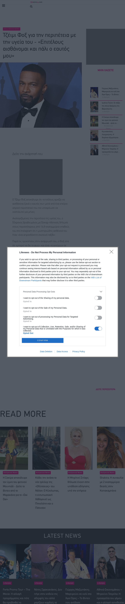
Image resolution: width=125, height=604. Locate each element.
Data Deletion (46, 351)
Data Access (62, 351)
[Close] (112, 252)
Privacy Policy (78, 351)
